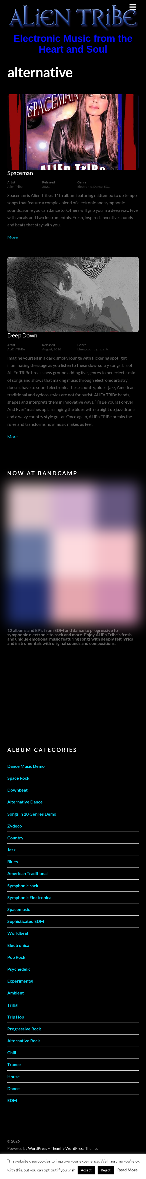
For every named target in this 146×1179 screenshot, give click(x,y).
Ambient (15, 992)
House (13, 1076)
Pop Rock (16, 957)
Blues (12, 861)
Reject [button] (106, 1170)
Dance (13, 1088)
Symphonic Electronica (29, 897)
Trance (14, 1064)
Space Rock (18, 778)
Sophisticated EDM (25, 921)
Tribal (12, 1004)
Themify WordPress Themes (74, 1148)
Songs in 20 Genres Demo (31, 813)
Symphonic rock (22, 885)
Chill (11, 1052)
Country (15, 837)
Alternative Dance (25, 801)
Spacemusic (18, 909)
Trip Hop (15, 1016)
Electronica (18, 945)
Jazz (11, 849)
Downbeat (17, 789)
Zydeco (14, 825)
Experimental (20, 980)
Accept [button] (86, 1170)
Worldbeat (17, 933)
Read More (127, 1169)
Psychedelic (19, 969)
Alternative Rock (23, 1040)
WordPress (37, 1148)
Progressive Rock (24, 1028)
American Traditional (27, 873)
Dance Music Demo (26, 766)
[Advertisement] (47, 695)
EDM (12, 1100)
